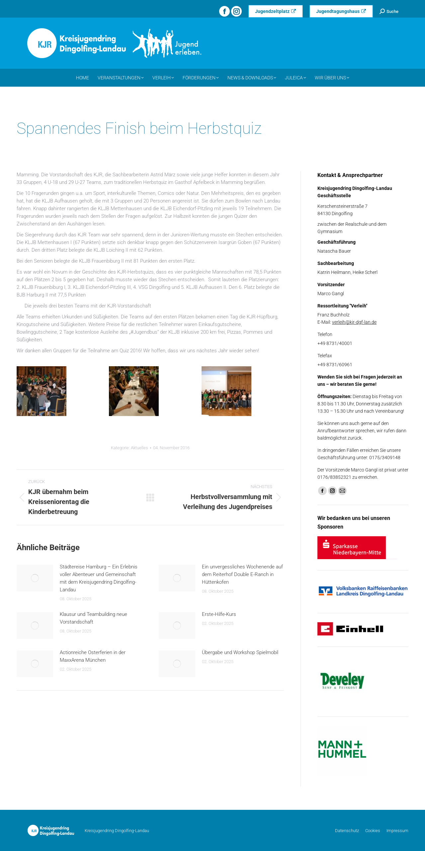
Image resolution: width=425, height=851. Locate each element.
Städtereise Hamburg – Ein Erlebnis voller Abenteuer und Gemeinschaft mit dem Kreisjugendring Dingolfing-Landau (98, 578)
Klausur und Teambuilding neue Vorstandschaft (93, 618)
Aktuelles (139, 447)
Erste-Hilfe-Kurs (219, 614)
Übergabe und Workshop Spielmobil (240, 652)
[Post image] (35, 578)
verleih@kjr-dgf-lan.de (354, 322)
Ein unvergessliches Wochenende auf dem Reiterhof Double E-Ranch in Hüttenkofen (242, 574)
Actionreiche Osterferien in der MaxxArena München (93, 656)
